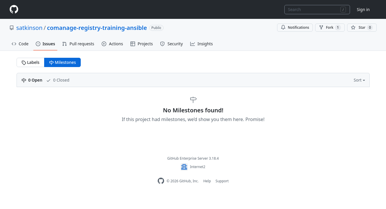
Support (222, 181)
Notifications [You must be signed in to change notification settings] (295, 27)
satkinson (29, 28)
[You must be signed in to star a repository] (362, 28)
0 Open (31, 80)
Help (207, 181)
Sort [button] (358, 80)
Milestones (62, 62)
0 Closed (57, 80)
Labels (30, 62)
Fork (330, 27)
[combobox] (317, 9)
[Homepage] (14, 9)
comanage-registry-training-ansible (97, 28)
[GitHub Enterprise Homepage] (160, 181)
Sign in (363, 9)
